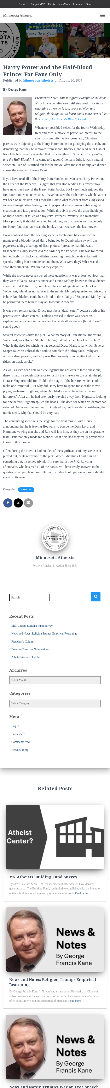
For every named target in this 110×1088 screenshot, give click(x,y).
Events (51, 4)
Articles (26, 489)
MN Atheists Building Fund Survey (32, 625)
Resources (78, 4)
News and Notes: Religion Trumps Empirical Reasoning (44, 633)
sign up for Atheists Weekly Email (63, 119)
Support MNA (38, 4)
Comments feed (20, 741)
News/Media (64, 4)
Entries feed (18, 734)
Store (88, 4)
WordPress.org (19, 749)
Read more (81, 893)
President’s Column (22, 641)
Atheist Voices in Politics (26, 657)
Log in (15, 726)
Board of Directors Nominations (30, 649)
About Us (23, 4)
